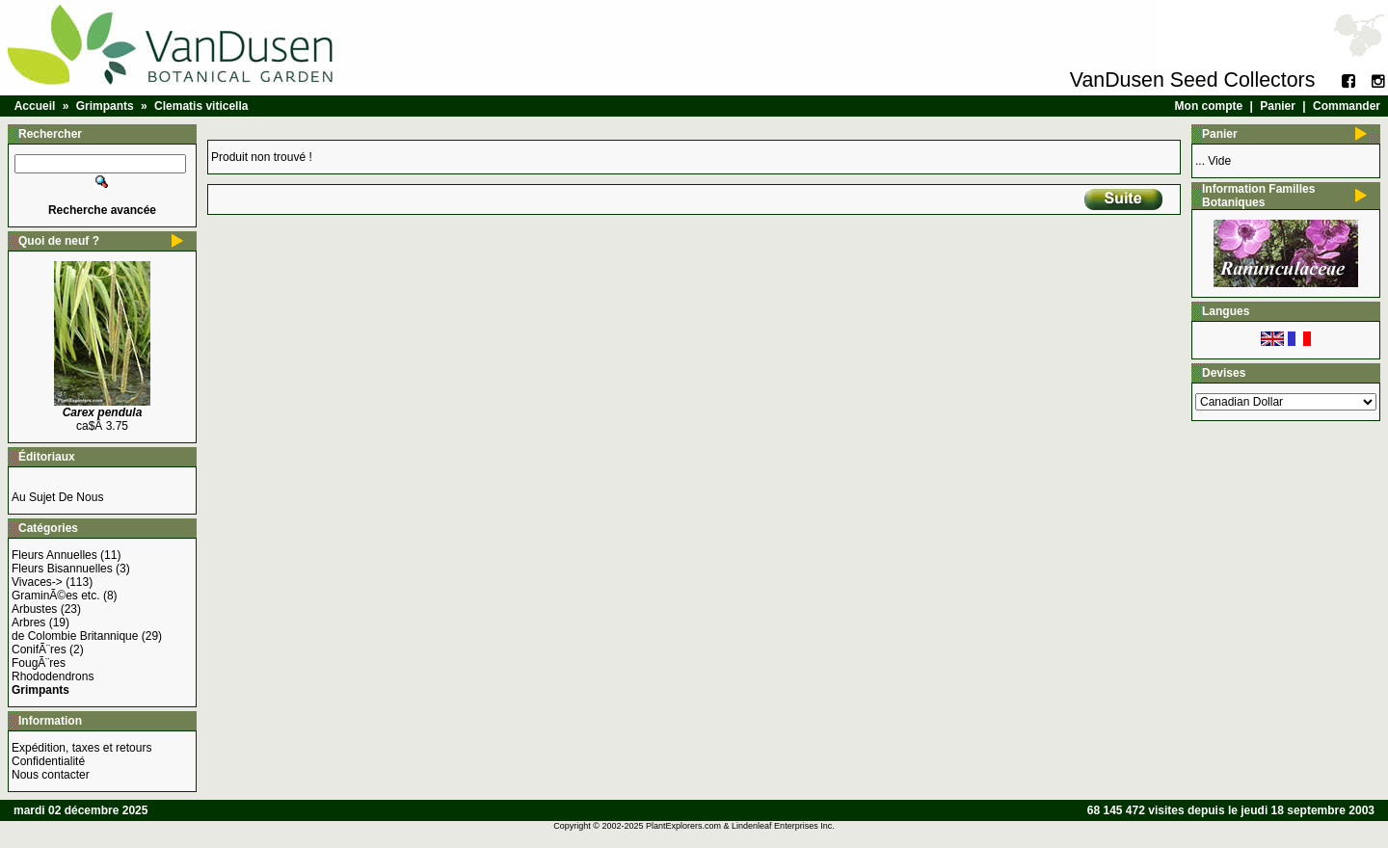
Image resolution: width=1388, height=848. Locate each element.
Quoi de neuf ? (58, 241)
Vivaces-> (37, 582)
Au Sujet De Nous (57, 497)
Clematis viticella (201, 106)
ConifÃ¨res (39, 649)
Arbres (28, 622)
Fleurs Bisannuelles (62, 568)
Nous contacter (51, 775)
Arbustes (34, 609)
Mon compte (1209, 106)
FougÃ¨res (39, 663)
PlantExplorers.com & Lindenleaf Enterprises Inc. (740, 826)
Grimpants (105, 106)
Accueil (35, 106)
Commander (1346, 106)
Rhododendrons (52, 676)
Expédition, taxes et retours (81, 748)
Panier (1277, 106)
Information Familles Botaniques (1258, 195)
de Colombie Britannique (75, 636)
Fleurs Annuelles (54, 555)
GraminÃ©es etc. (56, 595)
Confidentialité (48, 761)
